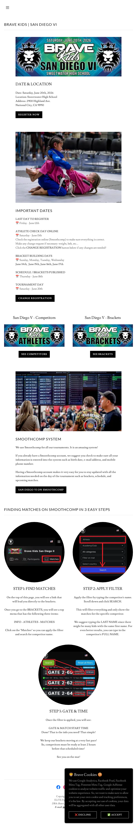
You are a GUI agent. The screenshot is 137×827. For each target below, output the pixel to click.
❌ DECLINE (83, 814)
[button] (19, 7)
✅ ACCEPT (114, 814)
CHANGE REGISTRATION (35, 298)
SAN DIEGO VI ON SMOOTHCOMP (41, 489)
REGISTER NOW (29, 114)
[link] (58, 787)
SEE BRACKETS (103, 354)
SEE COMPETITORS (34, 354)
